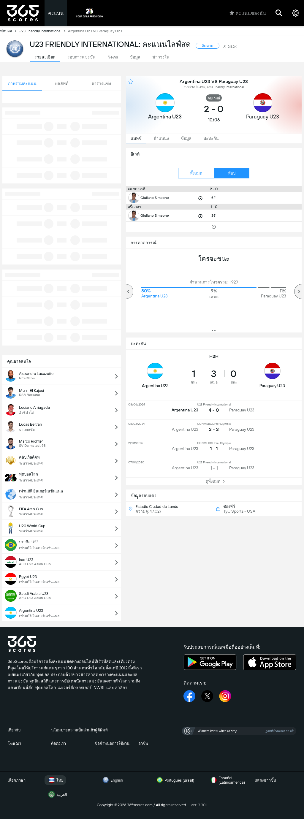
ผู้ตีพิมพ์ (101, 730)
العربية (57, 794)
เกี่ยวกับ (14, 730)
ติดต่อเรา (58, 743)
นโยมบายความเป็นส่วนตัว (73, 730)
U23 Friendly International (43, 31)
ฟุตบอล (9, 31)
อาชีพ (143, 743)
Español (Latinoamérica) (227, 780)
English (112, 780)
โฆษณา (14, 743)
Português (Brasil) (174, 780)
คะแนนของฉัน (247, 13)
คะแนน (56, 13)
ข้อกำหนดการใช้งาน (112, 743)
